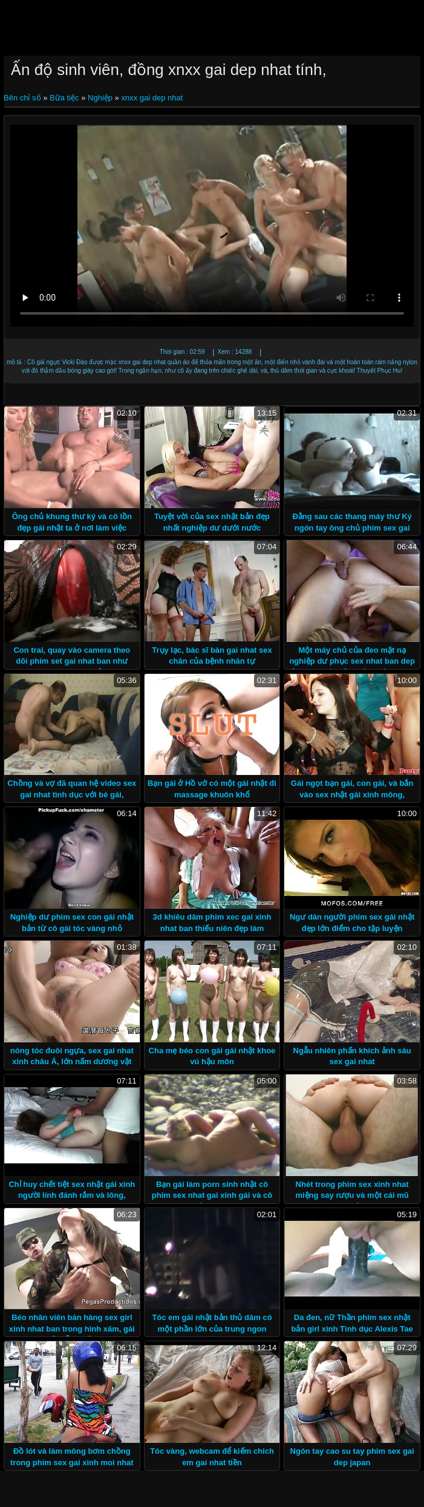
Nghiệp (100, 97)
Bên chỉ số (23, 97)
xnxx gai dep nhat (152, 97)
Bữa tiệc (64, 97)
